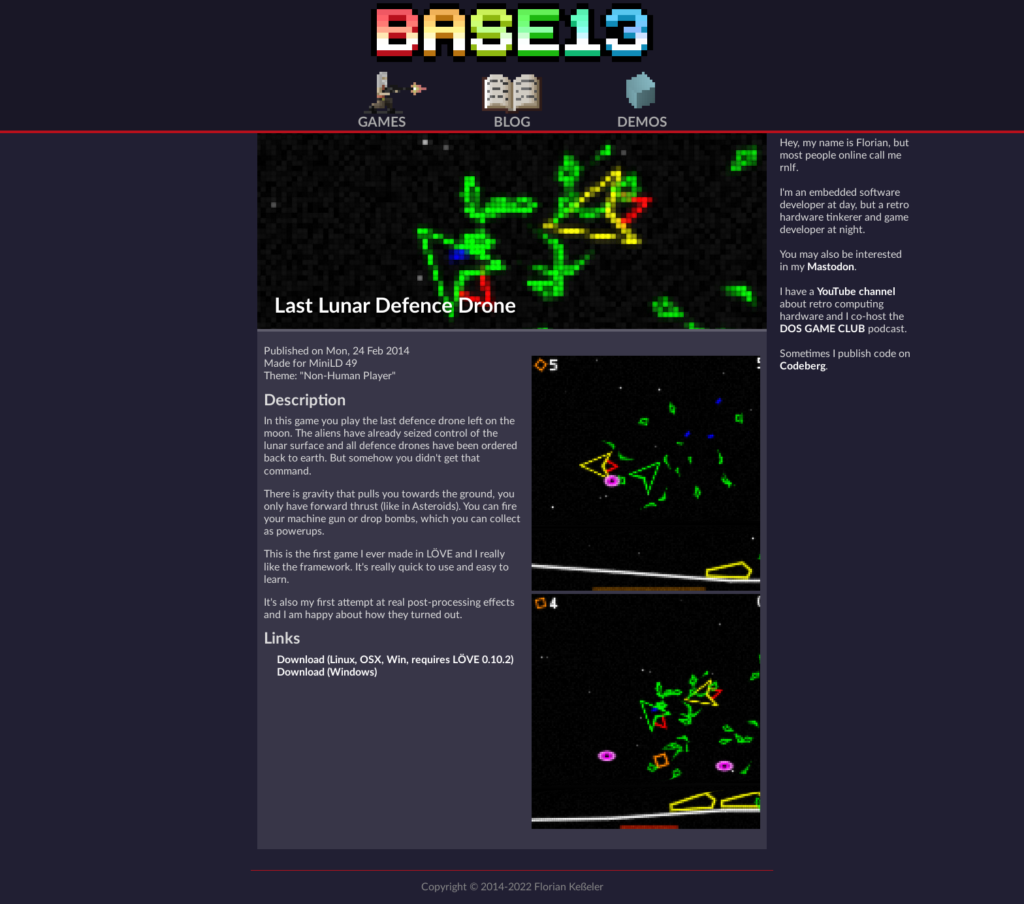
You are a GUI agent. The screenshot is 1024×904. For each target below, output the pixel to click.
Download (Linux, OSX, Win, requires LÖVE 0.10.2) (395, 660)
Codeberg (802, 366)
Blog (512, 122)
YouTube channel (856, 292)
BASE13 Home (512, 32)
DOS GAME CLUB (822, 329)
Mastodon (830, 267)
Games (382, 122)
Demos (642, 122)
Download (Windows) (327, 672)
